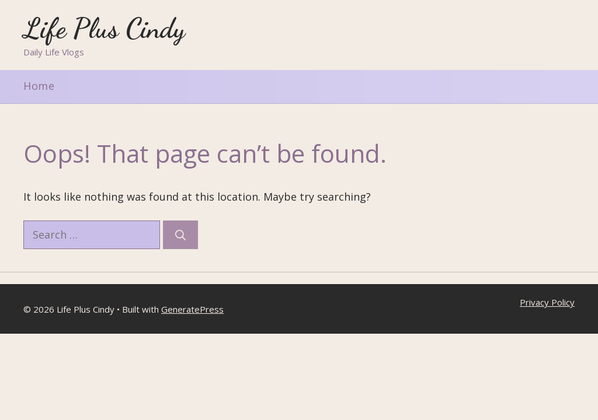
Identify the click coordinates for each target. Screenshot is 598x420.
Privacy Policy (547, 302)
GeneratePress (192, 309)
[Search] (180, 234)
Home (39, 86)
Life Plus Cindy (104, 28)
